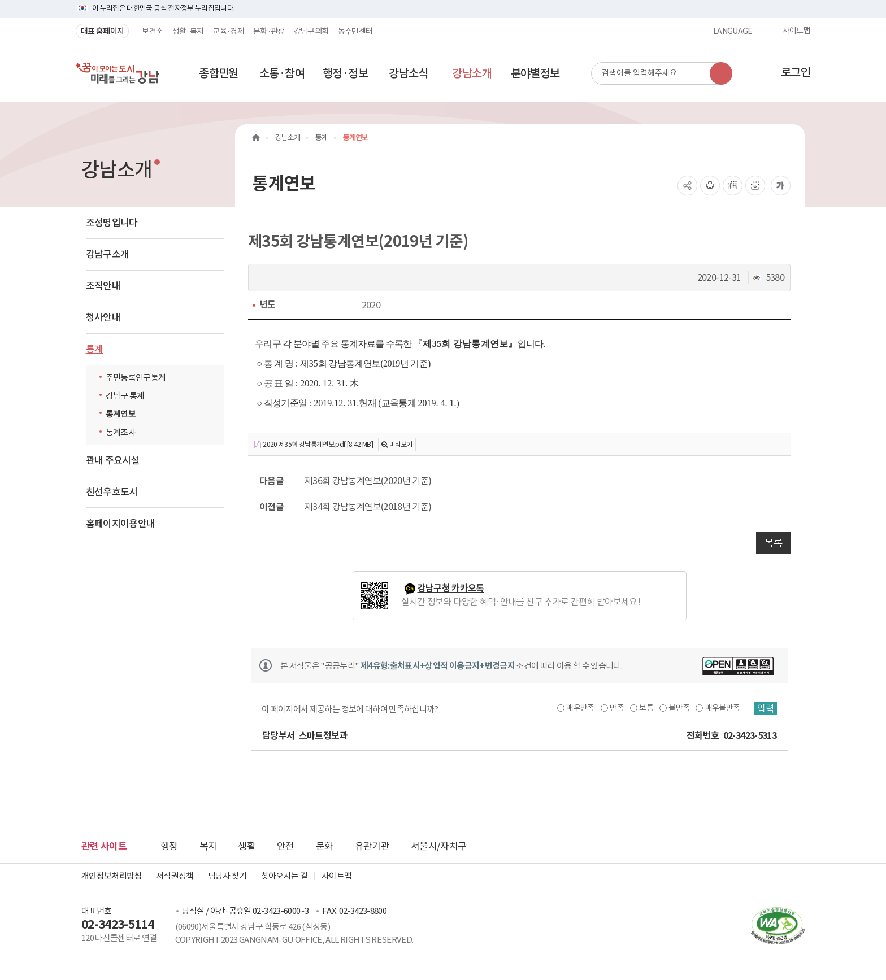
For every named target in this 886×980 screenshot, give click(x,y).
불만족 (678, 708)
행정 (169, 846)
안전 (285, 846)
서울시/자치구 (438, 846)
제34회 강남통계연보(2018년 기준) (368, 506)
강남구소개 (107, 254)
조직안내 (103, 286)
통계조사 (121, 432)
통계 (94, 349)
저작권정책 (175, 876)
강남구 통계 (125, 395)
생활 (246, 846)
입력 (765, 708)
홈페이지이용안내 (120, 523)
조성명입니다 (112, 222)
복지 (208, 846)
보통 (646, 708)
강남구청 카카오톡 (451, 588)
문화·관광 (269, 31)
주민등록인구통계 (136, 377)
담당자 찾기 (227, 876)
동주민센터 (355, 31)
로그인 (795, 72)
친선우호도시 (112, 492)
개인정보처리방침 (111, 876)
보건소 (152, 31)
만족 (617, 708)
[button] (218, 73)
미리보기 (400, 444)
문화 (324, 846)
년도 (267, 305)
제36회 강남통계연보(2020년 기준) (368, 480)
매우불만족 (722, 708)
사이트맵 (796, 31)
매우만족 (580, 708)
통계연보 (121, 413)
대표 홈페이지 (102, 31)
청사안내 (103, 317)
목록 (773, 542)
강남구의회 (311, 31)
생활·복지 (188, 31)
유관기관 (372, 846)
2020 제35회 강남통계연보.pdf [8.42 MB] (313, 445)
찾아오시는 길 (284, 876)
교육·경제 (228, 31)
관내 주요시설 (113, 460)
